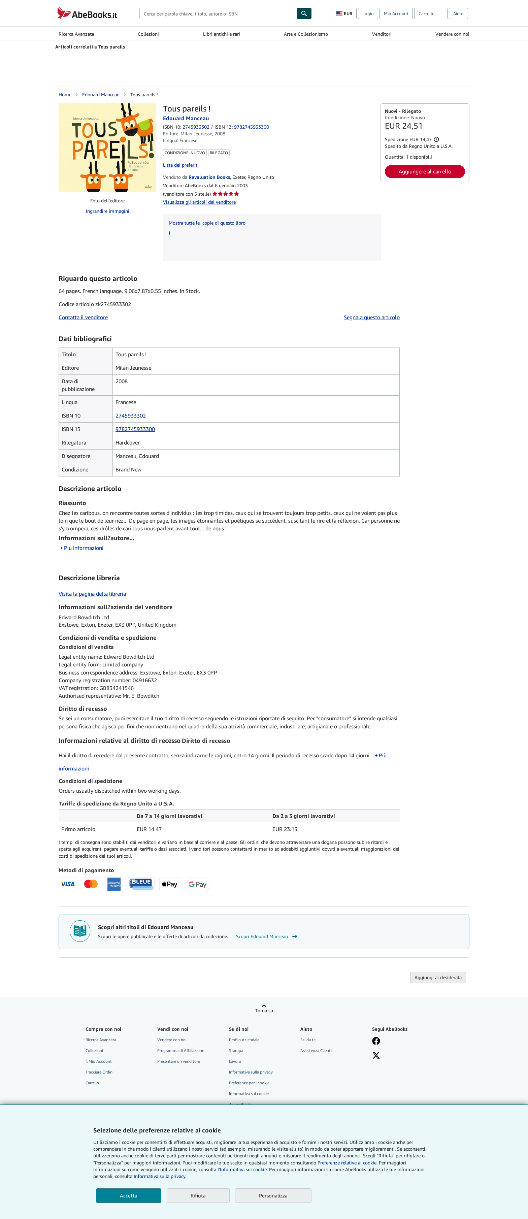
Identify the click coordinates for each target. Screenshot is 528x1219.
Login (368, 13)
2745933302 (196, 127)
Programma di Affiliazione (180, 1050)
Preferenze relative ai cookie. (347, 1162)
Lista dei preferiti (181, 165)
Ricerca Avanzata (76, 34)
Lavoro (235, 1061)
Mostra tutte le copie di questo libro (207, 223)
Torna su (264, 1010)
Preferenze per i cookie (249, 1082)
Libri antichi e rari (221, 34)
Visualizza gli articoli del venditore (199, 202)
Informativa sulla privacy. (160, 1176)
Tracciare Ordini (99, 1072)
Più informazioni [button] (83, 548)
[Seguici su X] (376, 1056)
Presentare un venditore (178, 1061)
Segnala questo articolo (372, 317)
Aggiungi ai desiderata (438, 977)
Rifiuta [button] (198, 1195)
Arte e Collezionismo (306, 34)
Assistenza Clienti (316, 1050)
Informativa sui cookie (249, 1093)
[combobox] (217, 13)
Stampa (236, 1050)
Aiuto (458, 13)
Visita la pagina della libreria (92, 593)
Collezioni (148, 34)
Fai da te (308, 1039)
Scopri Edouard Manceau (267, 936)
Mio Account (396, 13)
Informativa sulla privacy (251, 1072)
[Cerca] (304, 13)
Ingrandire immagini (107, 211)
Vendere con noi (452, 34)
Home (65, 94)
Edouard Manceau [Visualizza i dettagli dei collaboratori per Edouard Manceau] (101, 94)
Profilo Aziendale (244, 1039)
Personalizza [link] (273, 1195)
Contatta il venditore (83, 317)
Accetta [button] (128, 1195)
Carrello (92, 1082)
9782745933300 (135, 429)
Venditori (382, 34)
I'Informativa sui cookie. (243, 1169)
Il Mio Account (99, 1061)
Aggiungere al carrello (425, 171)
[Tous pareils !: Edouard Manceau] (107, 147)
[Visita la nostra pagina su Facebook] (376, 1041)
